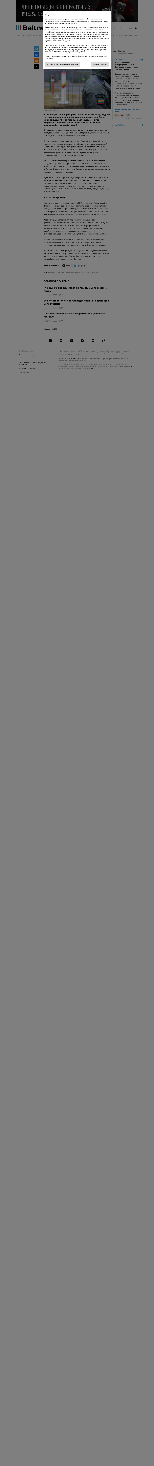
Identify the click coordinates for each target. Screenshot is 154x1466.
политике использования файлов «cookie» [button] (61, 23)
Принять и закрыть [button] (100, 64)
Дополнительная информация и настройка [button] (62, 64)
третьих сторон (80, 28)
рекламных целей (72, 36)
